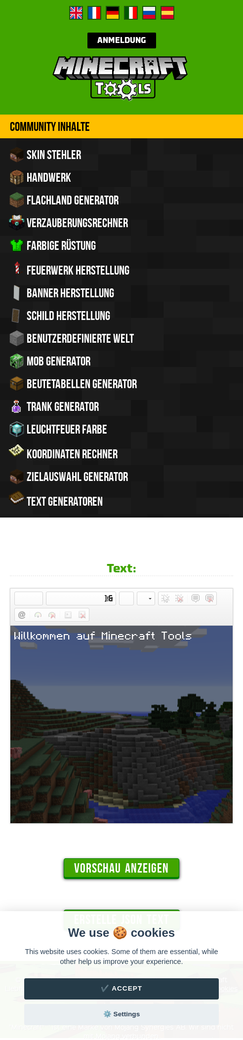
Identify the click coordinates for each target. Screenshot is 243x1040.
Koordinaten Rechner (63, 453)
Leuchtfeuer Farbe (58, 429)
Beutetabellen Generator (73, 384)
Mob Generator (49, 361)
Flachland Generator (64, 200)
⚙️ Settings (121, 1014)
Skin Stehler (45, 154)
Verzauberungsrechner (68, 223)
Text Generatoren (56, 500)
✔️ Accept (121, 988)
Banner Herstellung (61, 293)
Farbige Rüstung (52, 245)
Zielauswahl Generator (68, 476)
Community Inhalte (50, 126)
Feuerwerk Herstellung (69, 269)
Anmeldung (121, 40)
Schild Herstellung (59, 315)
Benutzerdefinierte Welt (71, 338)
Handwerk (40, 177)
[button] (22, 598)
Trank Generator (54, 406)
